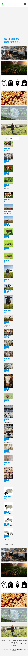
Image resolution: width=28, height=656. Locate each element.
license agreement (17, 640)
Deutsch (9, 644)
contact (10, 640)
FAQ (7, 640)
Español (14, 644)
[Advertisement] (14, 21)
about (15, 642)
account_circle (5, 150)
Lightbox (3, 640)
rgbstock (4, 3)
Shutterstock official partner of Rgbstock (8, 649)
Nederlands (13, 645)
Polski (18, 644)
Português (23, 644)
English (3, 644)
